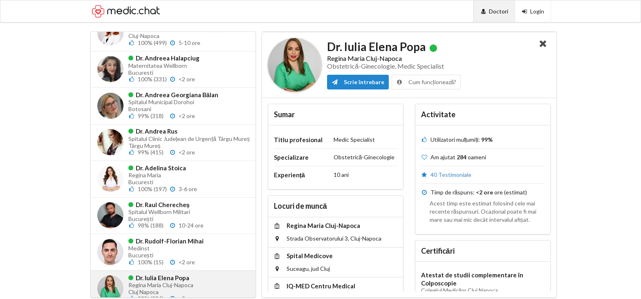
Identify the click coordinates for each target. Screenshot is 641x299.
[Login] (533, 11)
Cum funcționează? (426, 81)
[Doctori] (494, 11)
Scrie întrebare (358, 81)
